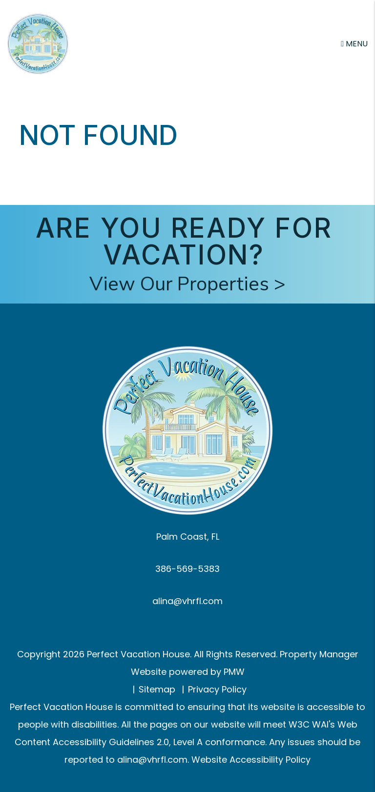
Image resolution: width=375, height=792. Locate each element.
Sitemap (157, 689)
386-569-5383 (187, 569)
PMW (234, 672)
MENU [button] (354, 43)
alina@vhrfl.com (187, 601)
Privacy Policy (217, 689)
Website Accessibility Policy (251, 759)
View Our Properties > (187, 284)
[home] (37, 43)
